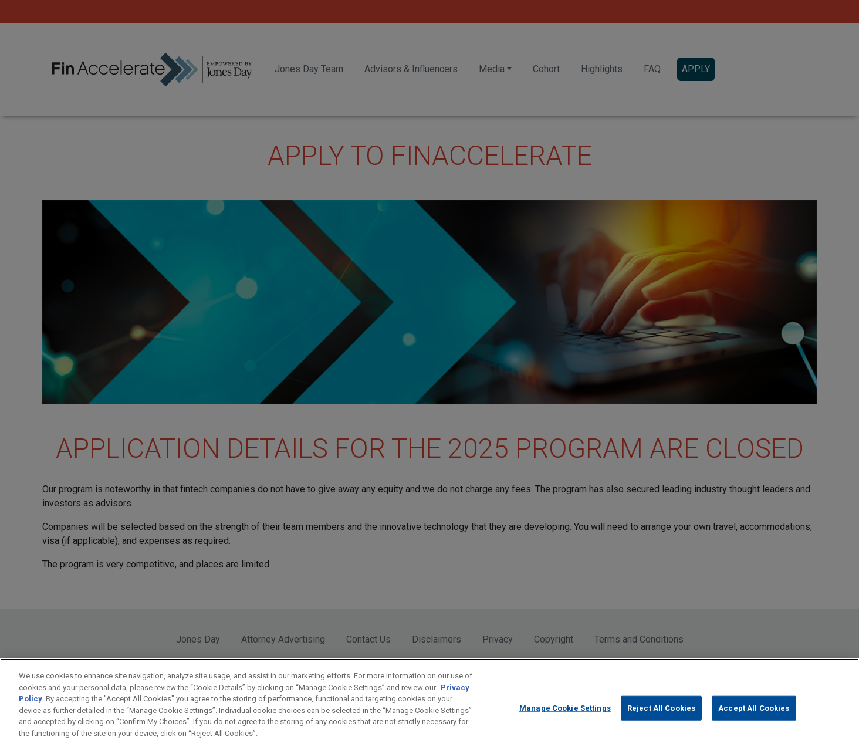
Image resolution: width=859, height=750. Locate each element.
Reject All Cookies (661, 713)
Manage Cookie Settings (565, 713)
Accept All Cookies (753, 713)
